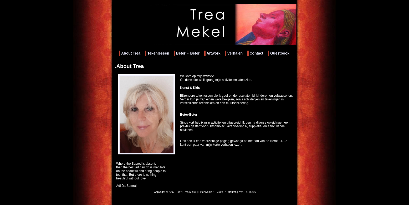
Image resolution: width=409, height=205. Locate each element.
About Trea (130, 53)
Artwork (214, 53)
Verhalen (235, 53)
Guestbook (279, 53)
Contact (256, 53)
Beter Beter (188, 53)
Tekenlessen (158, 53)
